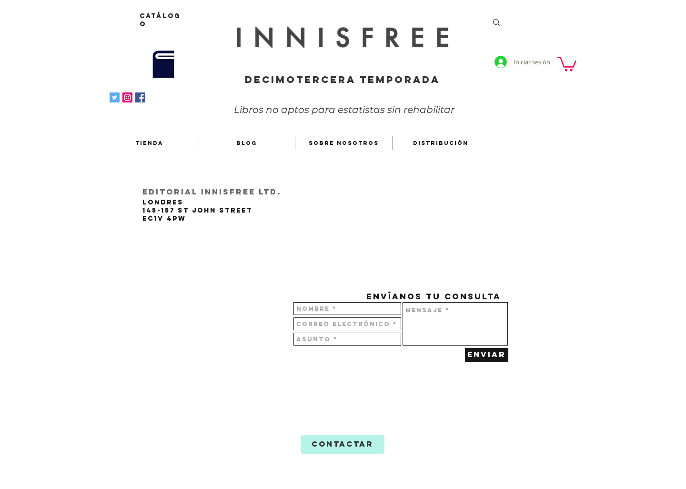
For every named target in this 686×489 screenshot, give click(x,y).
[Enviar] (486, 355)
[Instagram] (127, 97)
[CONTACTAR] (342, 444)
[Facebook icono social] (140, 97)
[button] (566, 63)
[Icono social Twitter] (115, 97)
